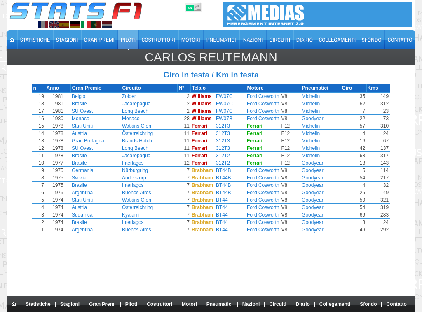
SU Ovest (84, 111)
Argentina (84, 193)
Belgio (80, 96)
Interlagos (136, 163)
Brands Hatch (140, 141)
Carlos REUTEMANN (211, 57)
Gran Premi (102, 304)
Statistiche (38, 304)
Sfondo (368, 304)
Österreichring (140, 133)
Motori (189, 304)
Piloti (131, 304)
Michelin (308, 96)
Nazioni (251, 304)
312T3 (228, 126)
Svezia (81, 178)
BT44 (227, 200)
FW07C (229, 96)
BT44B (229, 170)
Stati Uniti (84, 126)
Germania (85, 170)
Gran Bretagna (90, 141)
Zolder (132, 96)
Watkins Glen (139, 126)
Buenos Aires (139, 193)
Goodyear (310, 118)
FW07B (229, 118)
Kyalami (134, 215)
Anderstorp (137, 178)
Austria (81, 133)
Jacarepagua (139, 104)
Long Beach (138, 111)
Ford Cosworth (268, 96)
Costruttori (159, 304)
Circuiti (277, 304)
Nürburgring (138, 170)
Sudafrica (84, 215)
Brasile (81, 104)
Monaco (82, 118)
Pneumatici (219, 304)
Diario (303, 304)
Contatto (396, 304)
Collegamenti (334, 304)
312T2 (228, 155)
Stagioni (70, 304)
